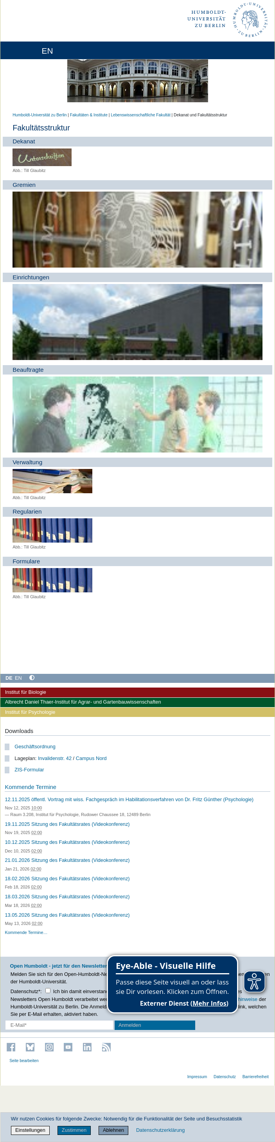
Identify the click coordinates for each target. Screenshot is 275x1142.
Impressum (197, 1077)
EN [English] (18, 678)
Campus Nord (91, 758)
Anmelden (130, 1025)
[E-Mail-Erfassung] (59, 1025)
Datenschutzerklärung (160, 1130)
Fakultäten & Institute (89, 115)
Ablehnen (113, 1130)
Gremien (24, 184)
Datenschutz (225, 1077)
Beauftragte (28, 369)
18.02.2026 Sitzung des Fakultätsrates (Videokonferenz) (67, 878)
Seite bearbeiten (24, 1061)
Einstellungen (30, 1130)
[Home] (28, 50)
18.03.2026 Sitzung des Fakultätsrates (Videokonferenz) (67, 896)
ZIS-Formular (29, 770)
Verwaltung (27, 462)
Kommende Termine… (26, 932)
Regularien (27, 511)
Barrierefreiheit (256, 1077)
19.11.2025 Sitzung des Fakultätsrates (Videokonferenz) (67, 824)
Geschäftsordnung (35, 746)
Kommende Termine (30, 787)
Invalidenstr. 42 (55, 758)
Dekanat (24, 141)
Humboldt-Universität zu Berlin (40, 115)
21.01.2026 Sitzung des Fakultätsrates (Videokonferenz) (67, 860)
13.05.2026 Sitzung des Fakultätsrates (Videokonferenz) (67, 915)
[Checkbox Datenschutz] (47, 990)
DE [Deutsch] (9, 678)
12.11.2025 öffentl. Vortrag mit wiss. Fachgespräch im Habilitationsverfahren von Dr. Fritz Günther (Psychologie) (129, 799)
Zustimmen (74, 1130)
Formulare (26, 561)
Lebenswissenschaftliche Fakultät (140, 115)
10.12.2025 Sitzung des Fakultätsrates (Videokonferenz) (67, 842)
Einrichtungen (31, 277)
